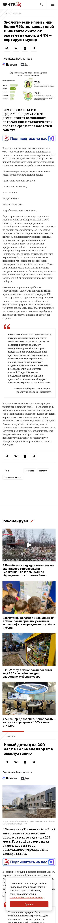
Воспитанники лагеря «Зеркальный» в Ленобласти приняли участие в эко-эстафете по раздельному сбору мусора (28, 622)
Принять (29, 904)
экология (43, 471)
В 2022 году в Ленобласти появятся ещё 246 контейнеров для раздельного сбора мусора (27, 673)
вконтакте (30, 471)
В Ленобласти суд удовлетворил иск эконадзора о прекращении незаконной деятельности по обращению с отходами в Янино (28, 570)
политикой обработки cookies (26, 897)
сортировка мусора (12, 477)
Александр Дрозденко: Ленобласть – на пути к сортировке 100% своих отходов (28, 722)
